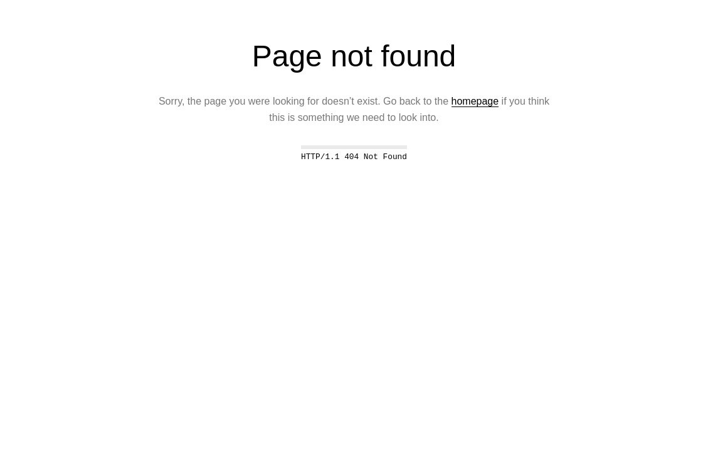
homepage (475, 101)
